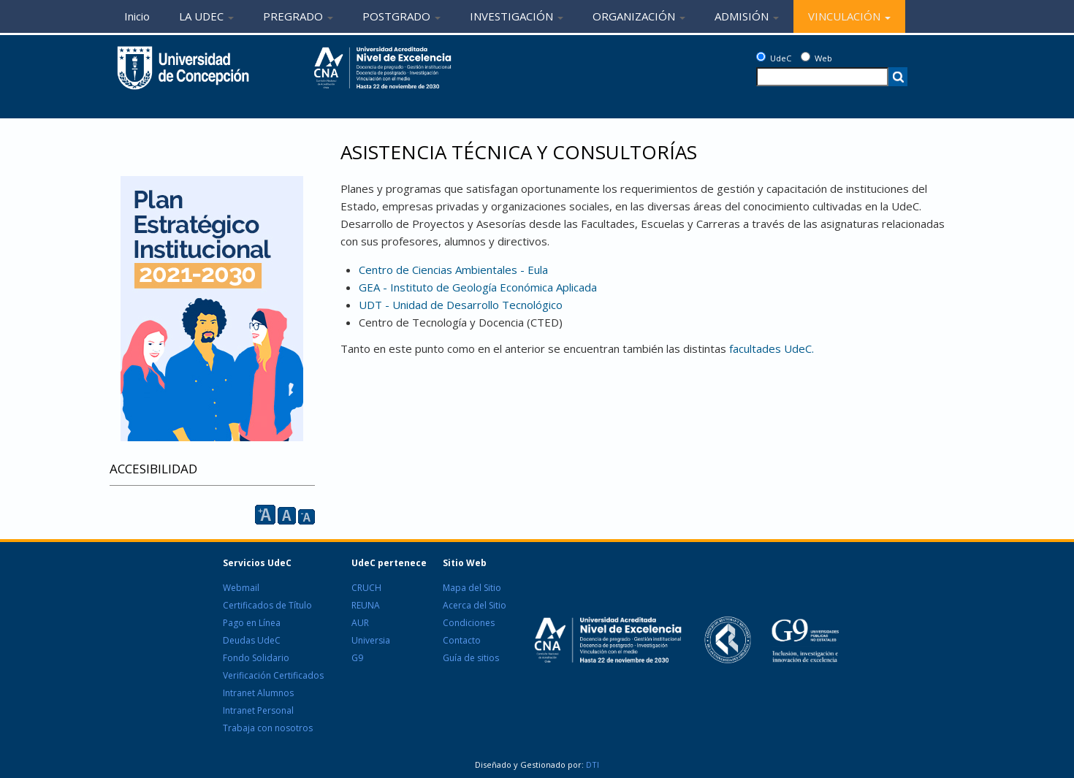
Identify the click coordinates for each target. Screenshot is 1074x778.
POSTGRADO (401, 16)
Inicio (137, 16)
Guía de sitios (471, 658)
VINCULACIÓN (849, 16)
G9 (357, 658)
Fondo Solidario (256, 658)
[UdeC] (761, 56)
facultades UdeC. (771, 348)
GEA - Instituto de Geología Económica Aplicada (478, 287)
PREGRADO (298, 16)
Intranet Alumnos (258, 693)
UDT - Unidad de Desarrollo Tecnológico (461, 304)
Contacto (462, 640)
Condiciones (469, 623)
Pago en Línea (252, 623)
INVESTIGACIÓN (516, 16)
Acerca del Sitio (474, 605)
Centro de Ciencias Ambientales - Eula (453, 269)
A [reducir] (306, 517)
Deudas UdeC (252, 640)
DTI (591, 764)
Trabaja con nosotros (268, 728)
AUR (360, 623)
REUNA (365, 605)
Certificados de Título (267, 605)
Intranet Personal (258, 710)
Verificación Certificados (273, 675)
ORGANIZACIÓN (639, 16)
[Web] (805, 56)
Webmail (241, 587)
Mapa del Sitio (472, 587)
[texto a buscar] (822, 76)
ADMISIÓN (747, 16)
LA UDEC (206, 16)
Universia (370, 640)
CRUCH (366, 587)
